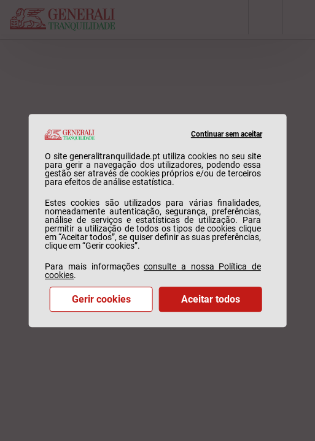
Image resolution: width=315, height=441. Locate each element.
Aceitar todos (210, 299)
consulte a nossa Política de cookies (153, 271)
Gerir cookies (101, 299)
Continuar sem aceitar (226, 134)
